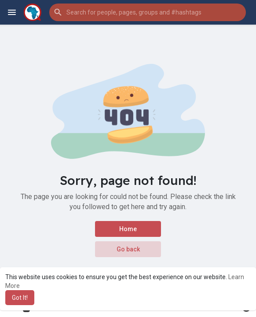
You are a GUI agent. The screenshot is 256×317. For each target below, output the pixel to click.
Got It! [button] (20, 297)
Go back (128, 249)
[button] (147, 12)
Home (128, 228)
